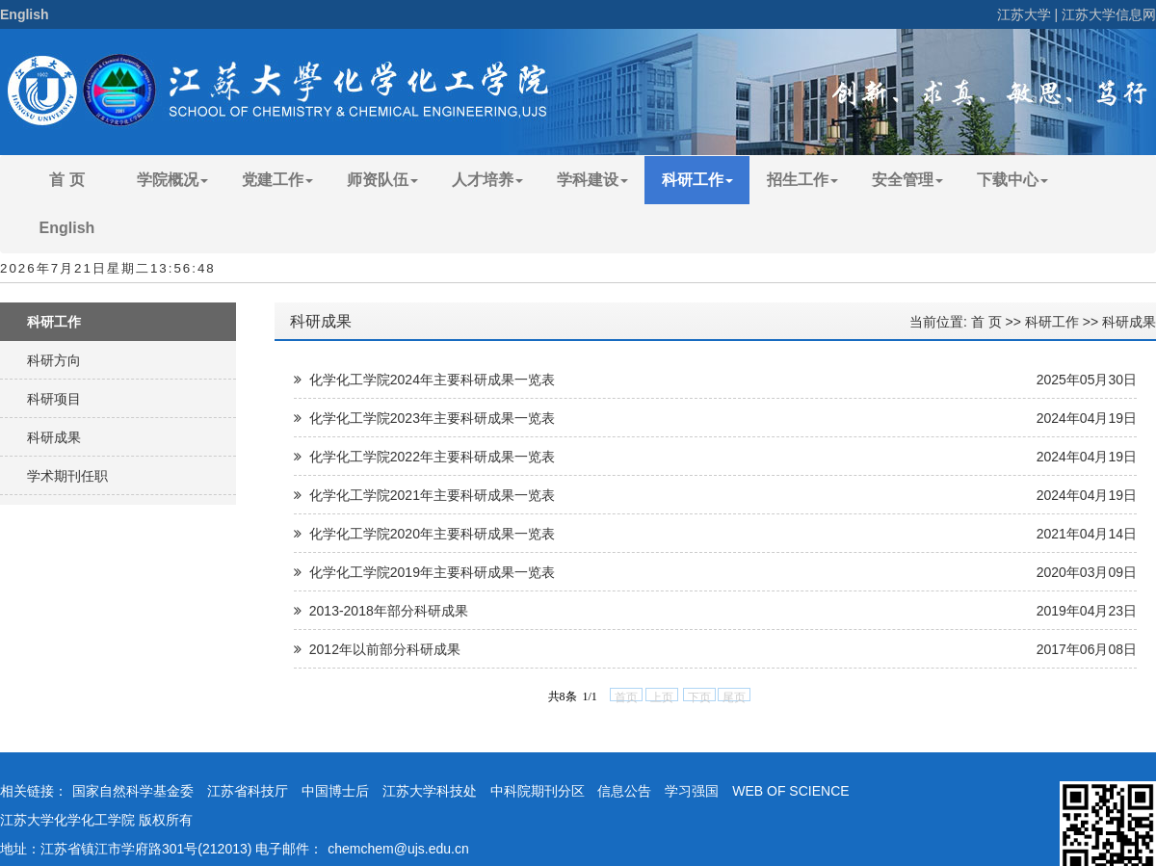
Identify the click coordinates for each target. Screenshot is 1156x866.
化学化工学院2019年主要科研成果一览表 (424, 572)
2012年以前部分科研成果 (377, 649)
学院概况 (172, 179)
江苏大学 (1024, 14)
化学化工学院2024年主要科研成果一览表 (424, 379)
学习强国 (692, 791)
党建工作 (277, 179)
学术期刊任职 (67, 476)
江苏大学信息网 (1109, 14)
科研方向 (54, 360)
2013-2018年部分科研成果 (381, 610)
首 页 (66, 179)
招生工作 (802, 179)
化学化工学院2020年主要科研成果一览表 (424, 533)
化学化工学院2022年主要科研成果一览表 (424, 456)
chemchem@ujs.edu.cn (398, 848)
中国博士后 (335, 791)
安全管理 (907, 179)
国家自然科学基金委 (133, 791)
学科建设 (592, 179)
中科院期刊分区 (537, 791)
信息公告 (624, 791)
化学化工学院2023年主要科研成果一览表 (424, 418)
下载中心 (1012, 179)
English (24, 14)
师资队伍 (382, 179)
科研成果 (54, 437)
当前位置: (940, 321)
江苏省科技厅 (247, 791)
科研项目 (54, 399)
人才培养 (487, 179)
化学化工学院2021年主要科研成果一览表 (424, 495)
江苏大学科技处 (429, 791)
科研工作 (697, 179)
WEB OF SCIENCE (790, 791)
